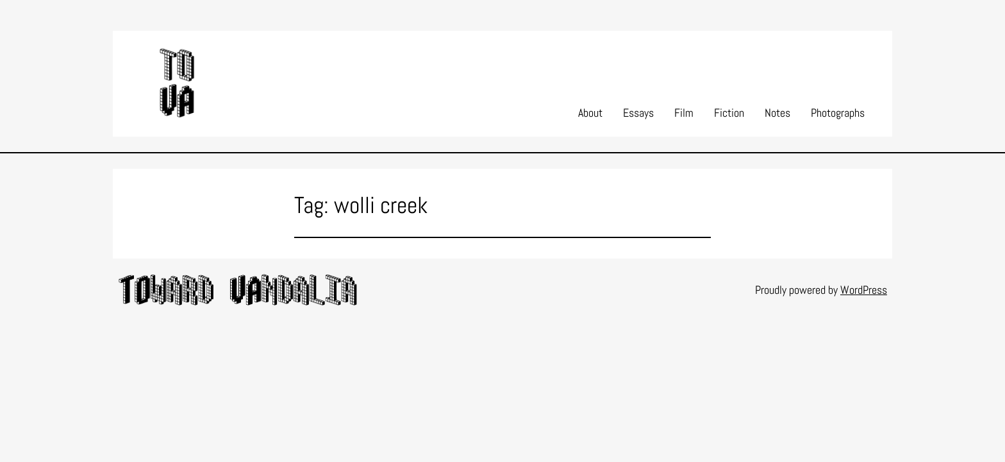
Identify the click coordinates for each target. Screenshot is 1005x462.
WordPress (863, 289)
